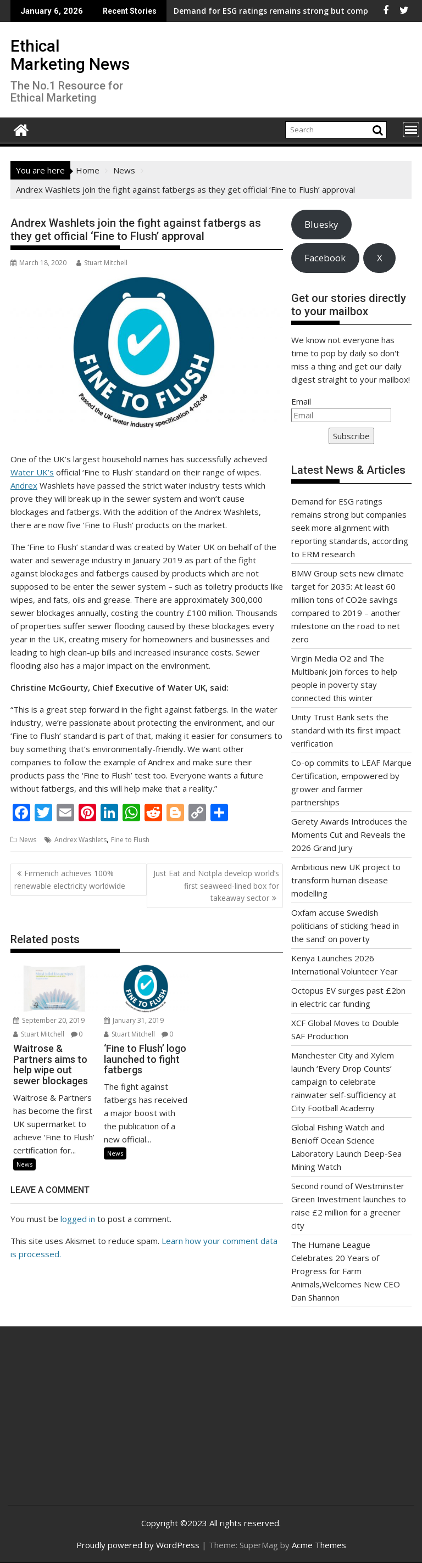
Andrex (23, 485)
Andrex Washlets (80, 839)
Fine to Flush (130, 839)
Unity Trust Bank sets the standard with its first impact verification (346, 730)
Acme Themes (319, 1544)
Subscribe (351, 435)
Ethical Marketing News (70, 55)
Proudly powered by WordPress (137, 1544)
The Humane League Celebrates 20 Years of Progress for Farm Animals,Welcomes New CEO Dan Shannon (345, 1271)
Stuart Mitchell (101, 262)
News (27, 839)
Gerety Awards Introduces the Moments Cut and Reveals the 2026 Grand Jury (349, 834)
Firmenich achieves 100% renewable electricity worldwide (69, 879)
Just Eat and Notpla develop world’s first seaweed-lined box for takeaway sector (216, 885)
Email (301, 401)
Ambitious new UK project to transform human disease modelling (346, 880)
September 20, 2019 (49, 1020)
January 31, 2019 (134, 1020)
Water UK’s (32, 472)
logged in (77, 1218)
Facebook (325, 257)
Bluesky (321, 224)
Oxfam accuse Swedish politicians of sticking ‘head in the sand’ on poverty (345, 925)
